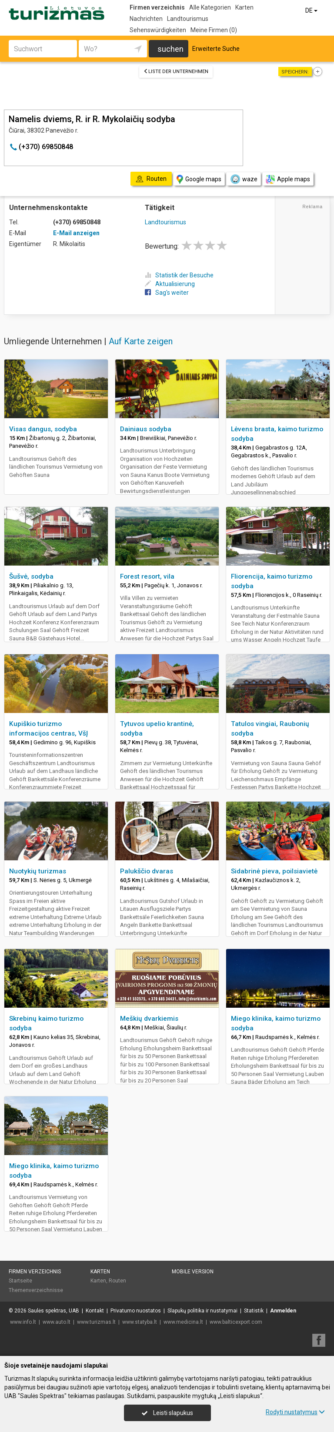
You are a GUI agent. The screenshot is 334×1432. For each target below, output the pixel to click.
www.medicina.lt (183, 1322)
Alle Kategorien (210, 7)
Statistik (254, 1311)
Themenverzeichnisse (36, 1290)
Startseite (20, 1281)
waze (243, 179)
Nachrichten (146, 18)
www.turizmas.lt (96, 1322)
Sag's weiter (167, 292)
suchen (170, 48)
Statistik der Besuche (179, 275)
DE (312, 10)
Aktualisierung (170, 283)
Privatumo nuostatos (135, 1311)
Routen (117, 1281)
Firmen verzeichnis (157, 7)
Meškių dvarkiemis (149, 1018)
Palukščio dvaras (146, 871)
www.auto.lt (56, 1322)
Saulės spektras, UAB (53, 1311)
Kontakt (95, 1311)
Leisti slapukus (167, 1412)
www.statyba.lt (139, 1322)
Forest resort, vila (147, 576)
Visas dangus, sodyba (43, 429)
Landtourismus (187, 18)
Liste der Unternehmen (176, 71)
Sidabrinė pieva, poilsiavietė (274, 871)
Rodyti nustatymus (295, 1412)
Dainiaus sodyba (145, 429)
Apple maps (288, 179)
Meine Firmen (213, 30)
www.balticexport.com (236, 1322)
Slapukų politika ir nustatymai (202, 1311)
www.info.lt (23, 1322)
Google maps (199, 179)
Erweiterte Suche (216, 48)
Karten (244, 7)
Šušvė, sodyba (31, 576)
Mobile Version (193, 1272)
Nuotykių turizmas (37, 871)
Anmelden (283, 1311)
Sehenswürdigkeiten (158, 30)
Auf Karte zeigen (141, 341)
